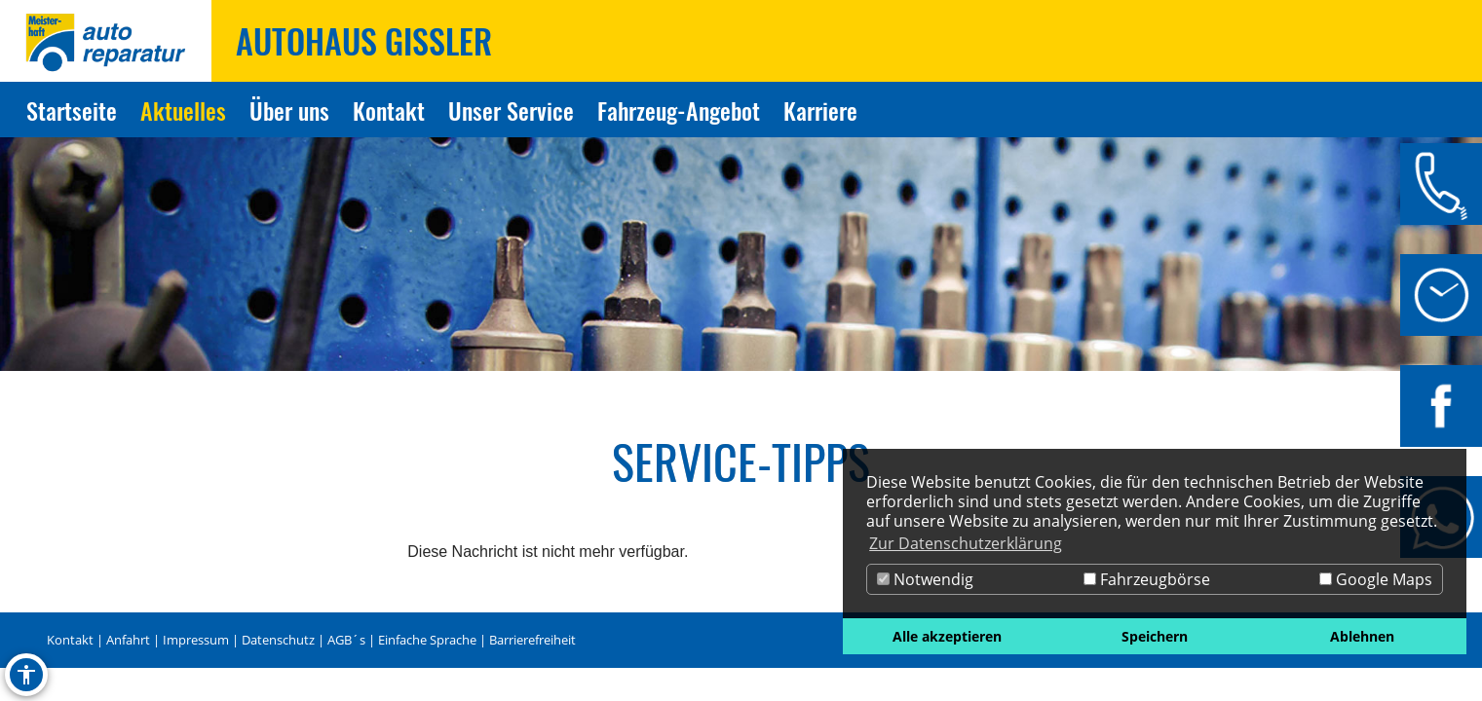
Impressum (196, 639)
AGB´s (346, 639)
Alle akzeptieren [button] (947, 636)
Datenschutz (278, 639)
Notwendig (925, 579)
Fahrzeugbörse (1146, 579)
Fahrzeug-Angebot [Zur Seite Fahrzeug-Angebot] (678, 110)
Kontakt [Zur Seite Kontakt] (389, 110)
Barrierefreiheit (532, 639)
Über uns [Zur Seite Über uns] (289, 110)
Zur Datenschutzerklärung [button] (965, 543)
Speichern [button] (1154, 636)
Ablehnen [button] (1362, 636)
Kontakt (70, 639)
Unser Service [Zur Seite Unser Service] (511, 110)
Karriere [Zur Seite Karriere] (820, 110)
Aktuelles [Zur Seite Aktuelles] (183, 110)
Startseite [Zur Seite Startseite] (71, 110)
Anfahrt (128, 639)
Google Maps (1375, 579)
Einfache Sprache (427, 639)
